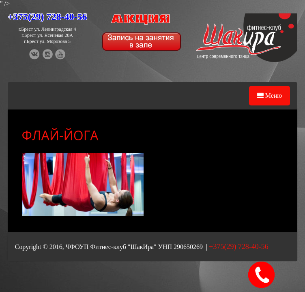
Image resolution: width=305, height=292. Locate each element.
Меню (269, 95)
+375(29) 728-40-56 (47, 16)
